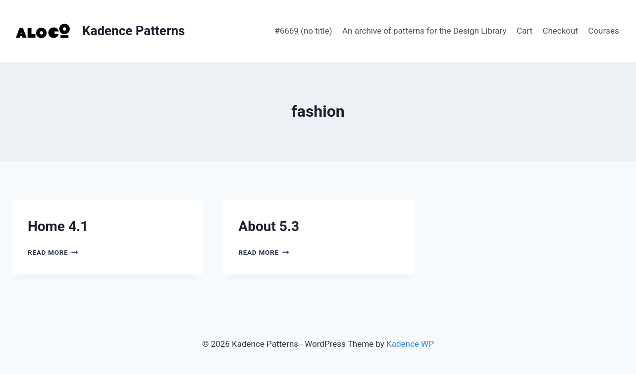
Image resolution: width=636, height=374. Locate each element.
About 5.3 (268, 226)
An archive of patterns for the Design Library (424, 31)
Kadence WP (410, 344)
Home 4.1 (58, 226)
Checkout (560, 31)
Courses (603, 31)
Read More (53, 252)
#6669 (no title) (303, 31)
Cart (524, 31)
